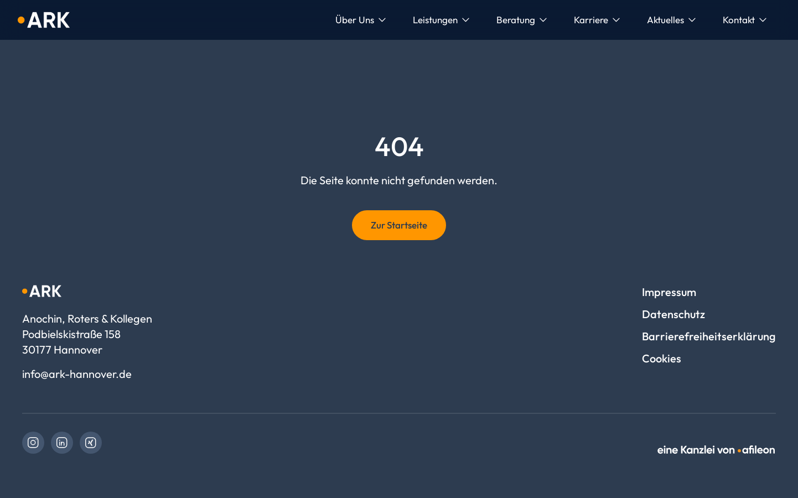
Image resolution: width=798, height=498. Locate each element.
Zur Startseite (399, 225)
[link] (33, 443)
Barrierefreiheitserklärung (709, 336)
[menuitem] (360, 20)
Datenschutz (673, 314)
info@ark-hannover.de (77, 374)
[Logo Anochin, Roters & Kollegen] (44, 20)
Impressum (669, 292)
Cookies (661, 358)
